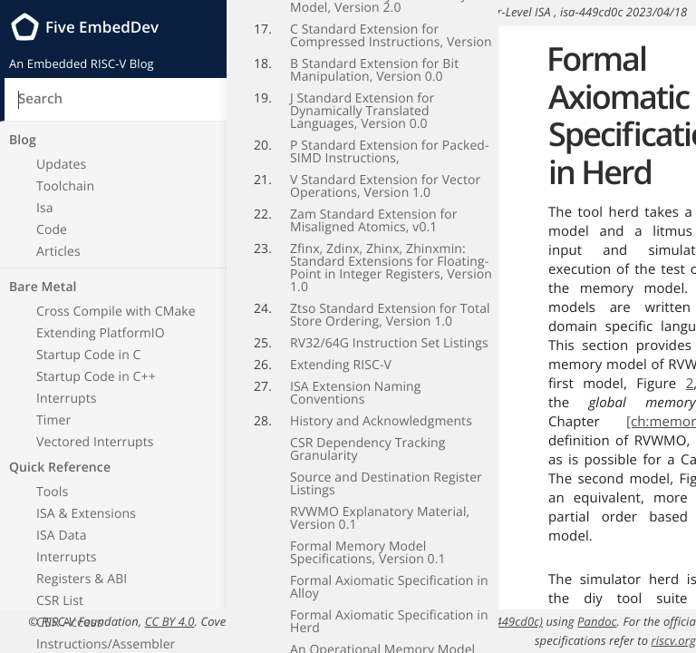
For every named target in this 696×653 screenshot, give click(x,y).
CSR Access (69, 622)
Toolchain (65, 186)
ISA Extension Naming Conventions (355, 380)
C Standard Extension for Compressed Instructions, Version (391, 22)
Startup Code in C (88, 355)
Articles (58, 251)
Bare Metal (43, 287)
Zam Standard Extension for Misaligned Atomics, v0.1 (374, 207)
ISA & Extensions (86, 513)
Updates (61, 164)
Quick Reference (60, 467)
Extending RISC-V (341, 351)
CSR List (59, 600)
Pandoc (597, 621)
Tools (52, 492)
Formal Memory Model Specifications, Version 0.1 (368, 539)
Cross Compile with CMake (116, 311)
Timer (53, 420)
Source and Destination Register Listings (386, 470)
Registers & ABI (81, 579)
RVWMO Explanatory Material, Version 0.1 (379, 505)
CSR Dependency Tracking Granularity (367, 436)
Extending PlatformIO (100, 333)
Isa (44, 208)
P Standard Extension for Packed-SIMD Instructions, (389, 138)
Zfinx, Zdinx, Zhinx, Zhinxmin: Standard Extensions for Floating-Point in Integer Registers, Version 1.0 (391, 254)
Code (51, 230)
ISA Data (61, 535)
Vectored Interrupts (95, 442)
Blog (22, 140)
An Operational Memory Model (382, 636)
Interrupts (66, 398)
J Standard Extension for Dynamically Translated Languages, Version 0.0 (362, 97)
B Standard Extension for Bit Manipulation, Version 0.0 (374, 57)
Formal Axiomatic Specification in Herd (389, 608)
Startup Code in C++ (96, 376)
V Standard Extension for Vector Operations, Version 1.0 (385, 173)
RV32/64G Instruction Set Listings (389, 329)
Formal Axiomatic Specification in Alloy (389, 574)
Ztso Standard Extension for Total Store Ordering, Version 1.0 (390, 302)
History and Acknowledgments (381, 407)
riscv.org (674, 640)
